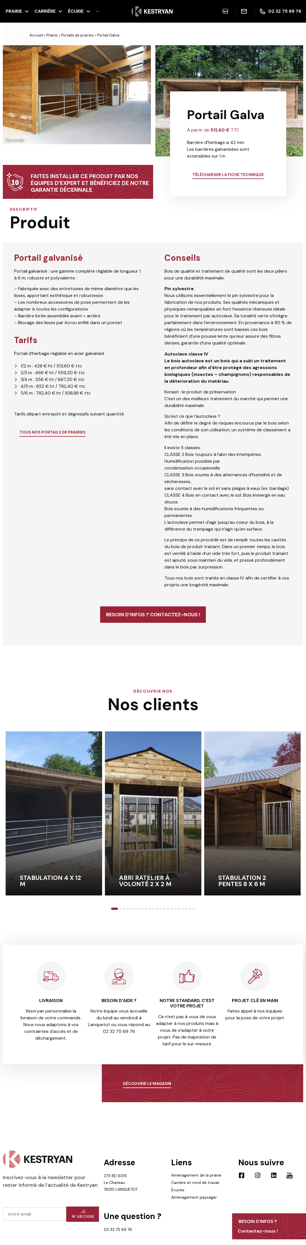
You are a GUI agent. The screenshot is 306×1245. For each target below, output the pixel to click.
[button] (8, 102)
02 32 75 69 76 (118, 1238)
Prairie (52, 35)
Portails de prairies (77, 35)
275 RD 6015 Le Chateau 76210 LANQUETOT (121, 1191)
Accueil (36, 35)
